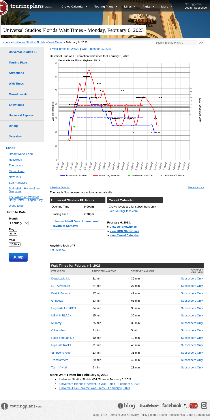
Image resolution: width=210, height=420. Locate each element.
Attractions (16, 73)
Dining (13, 125)
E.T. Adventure (60, 285)
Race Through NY (62, 337)
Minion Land (16, 171)
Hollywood (15, 159)
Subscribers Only (192, 278)
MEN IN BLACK (61, 315)
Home (6, 42)
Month (13, 218)
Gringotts (57, 300)
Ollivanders (58, 330)
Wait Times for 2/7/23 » (96, 48)
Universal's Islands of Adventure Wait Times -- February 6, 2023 (99, 383)
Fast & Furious (60, 293)
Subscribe (200, 7)
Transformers (59, 360)
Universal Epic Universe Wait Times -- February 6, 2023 (94, 388)
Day (11, 229)
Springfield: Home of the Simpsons (24, 190)
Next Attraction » (196, 188)
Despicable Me (60, 278)
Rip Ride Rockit (61, 345)
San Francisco (18, 182)
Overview (15, 136)
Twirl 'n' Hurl (59, 367)
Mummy (56, 323)
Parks (148, 6)
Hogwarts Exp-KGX (63, 308)
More (166, 6)
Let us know (57, 250)
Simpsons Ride (61, 352)
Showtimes (16, 104)
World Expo (16, 205)
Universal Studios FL (23, 52)
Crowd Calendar (75, 6)
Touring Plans (105, 6)
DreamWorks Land (21, 154)
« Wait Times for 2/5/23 (64, 48)
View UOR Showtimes (124, 231)
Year (12, 240)
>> (201, 42)
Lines (130, 6)
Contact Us (202, 414)
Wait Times (56, 42)
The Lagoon (16, 165)
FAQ (104, 414)
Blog (96, 414)
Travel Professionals (172, 414)
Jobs (190, 414)
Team (153, 414)
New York (15, 177)
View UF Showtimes (123, 226)
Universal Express (21, 115)
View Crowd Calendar (124, 235)
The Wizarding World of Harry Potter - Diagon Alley (26, 198)
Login (188, 7)
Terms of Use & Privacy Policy (128, 414)
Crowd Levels (18, 94)
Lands (10, 148)
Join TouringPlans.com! (124, 211)
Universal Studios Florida (29, 42)
